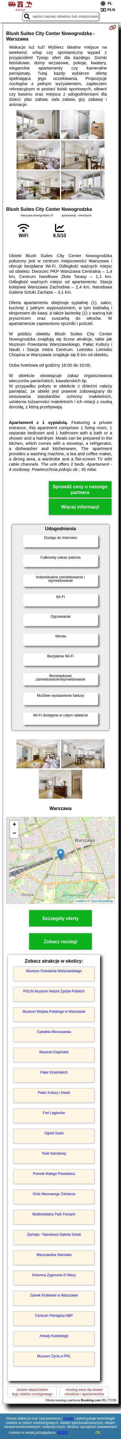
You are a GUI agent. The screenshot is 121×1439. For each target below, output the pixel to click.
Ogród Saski (53, 1133)
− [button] (14, 833)
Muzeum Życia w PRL (54, 1356)
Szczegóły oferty (60, 918)
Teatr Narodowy (54, 1153)
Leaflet (80, 901)
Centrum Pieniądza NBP (54, 1316)
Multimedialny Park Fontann (54, 1214)
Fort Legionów (54, 1113)
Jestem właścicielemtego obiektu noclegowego (32, 1392)
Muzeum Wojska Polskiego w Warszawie (54, 1012)
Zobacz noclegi (60, 941)
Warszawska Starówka (54, 1255)
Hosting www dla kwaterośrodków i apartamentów (84, 1392)
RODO (63, 1433)
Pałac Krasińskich (54, 1072)
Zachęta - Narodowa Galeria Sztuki (54, 1235)
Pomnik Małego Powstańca (54, 1174)
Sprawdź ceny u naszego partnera (80, 489)
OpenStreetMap (102, 901)
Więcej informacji (80, 506)
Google (68, 1418)
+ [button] (14, 825)
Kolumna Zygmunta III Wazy (54, 1275)
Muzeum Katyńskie (54, 1052)
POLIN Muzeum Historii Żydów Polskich (54, 991)
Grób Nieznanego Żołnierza (54, 1194)
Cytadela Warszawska (54, 1032)
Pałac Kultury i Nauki (54, 1093)
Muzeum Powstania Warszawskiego (54, 971)
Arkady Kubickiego (54, 1336)
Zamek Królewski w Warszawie (54, 1295)
